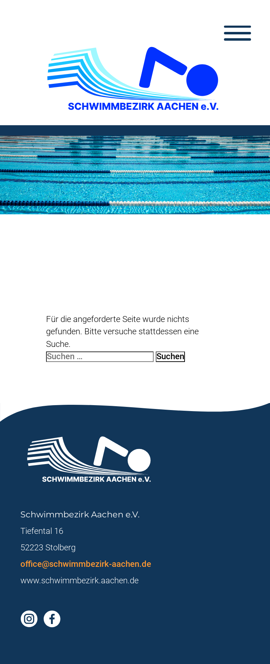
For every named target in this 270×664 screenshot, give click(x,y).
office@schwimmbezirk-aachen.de (85, 564)
